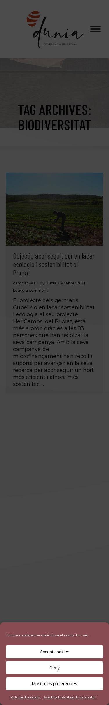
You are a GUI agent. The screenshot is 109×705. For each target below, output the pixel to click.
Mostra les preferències (54, 683)
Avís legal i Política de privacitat (69, 697)
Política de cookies (25, 697)
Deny (54, 667)
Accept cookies (54, 651)
